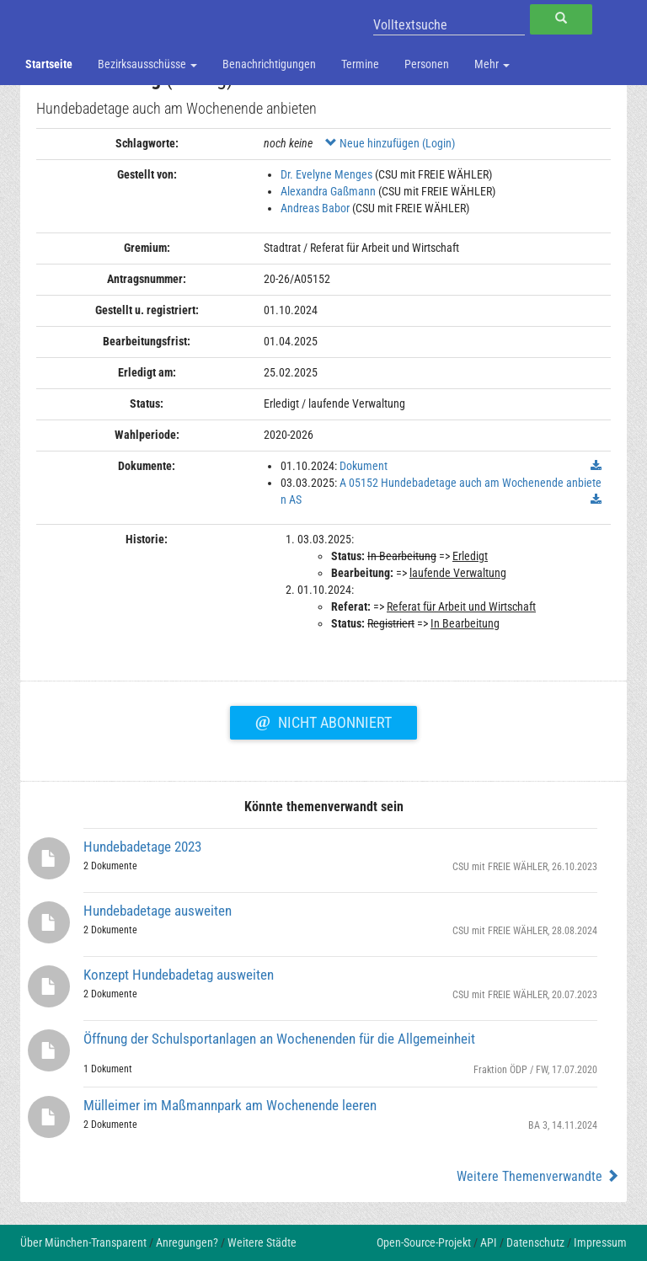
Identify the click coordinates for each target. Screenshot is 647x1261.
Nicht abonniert (323, 720)
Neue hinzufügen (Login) (390, 143)
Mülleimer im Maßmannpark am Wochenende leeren (230, 1105)
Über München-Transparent (83, 1242)
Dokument (364, 466)
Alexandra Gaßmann (328, 191)
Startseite (48, 64)
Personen (426, 64)
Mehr (492, 64)
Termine (360, 64)
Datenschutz (535, 1242)
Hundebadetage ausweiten (157, 910)
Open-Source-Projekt (424, 1242)
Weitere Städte (262, 1242)
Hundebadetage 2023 (142, 846)
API (488, 1242)
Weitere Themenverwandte (538, 1176)
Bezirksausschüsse (147, 64)
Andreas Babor (315, 208)
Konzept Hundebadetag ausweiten (178, 974)
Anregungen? (187, 1242)
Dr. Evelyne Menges (326, 174)
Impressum (600, 1242)
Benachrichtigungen (269, 64)
